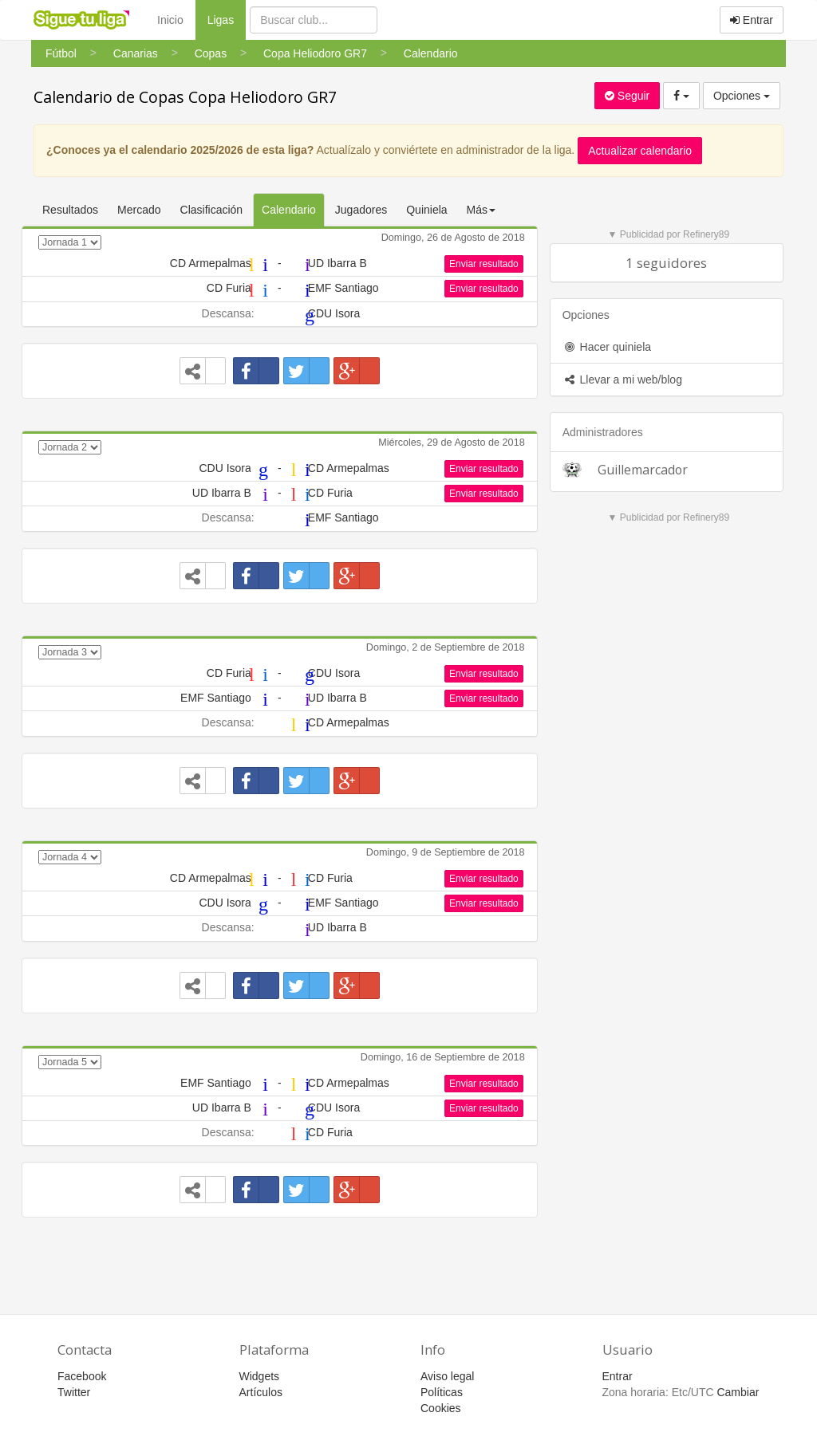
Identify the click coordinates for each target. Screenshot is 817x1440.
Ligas (226, 18)
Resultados (70, 209)
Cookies (440, 1408)
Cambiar (737, 1392)
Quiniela (426, 209)
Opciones (741, 95)
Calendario (289, 209)
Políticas (441, 1392)
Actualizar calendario (640, 150)
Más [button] (481, 209)
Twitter (73, 1392)
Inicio (170, 20)
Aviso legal (447, 1376)
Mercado (138, 209)
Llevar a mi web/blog (622, 379)
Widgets (259, 1376)
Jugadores (361, 209)
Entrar (751, 20)
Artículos (260, 1392)
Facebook (81, 1376)
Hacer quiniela (606, 346)
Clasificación (211, 209)
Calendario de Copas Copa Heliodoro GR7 (185, 97)
